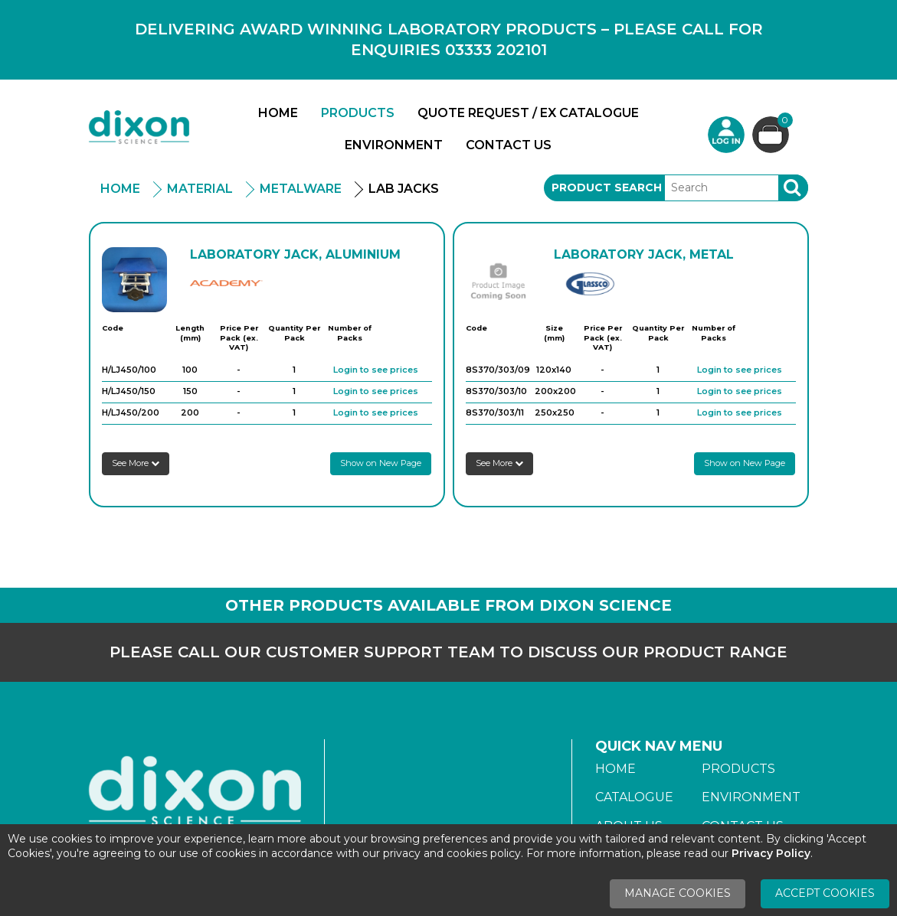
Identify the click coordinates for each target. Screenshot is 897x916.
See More (135, 463)
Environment (394, 145)
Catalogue (634, 797)
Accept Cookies (825, 893)
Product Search (607, 187)
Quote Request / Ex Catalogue (528, 113)
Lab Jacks (403, 188)
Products (357, 113)
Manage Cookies (677, 893)
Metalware (301, 188)
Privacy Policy (771, 853)
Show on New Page (380, 463)
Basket (783, 122)
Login (726, 134)
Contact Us (509, 145)
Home (278, 113)
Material (200, 188)
